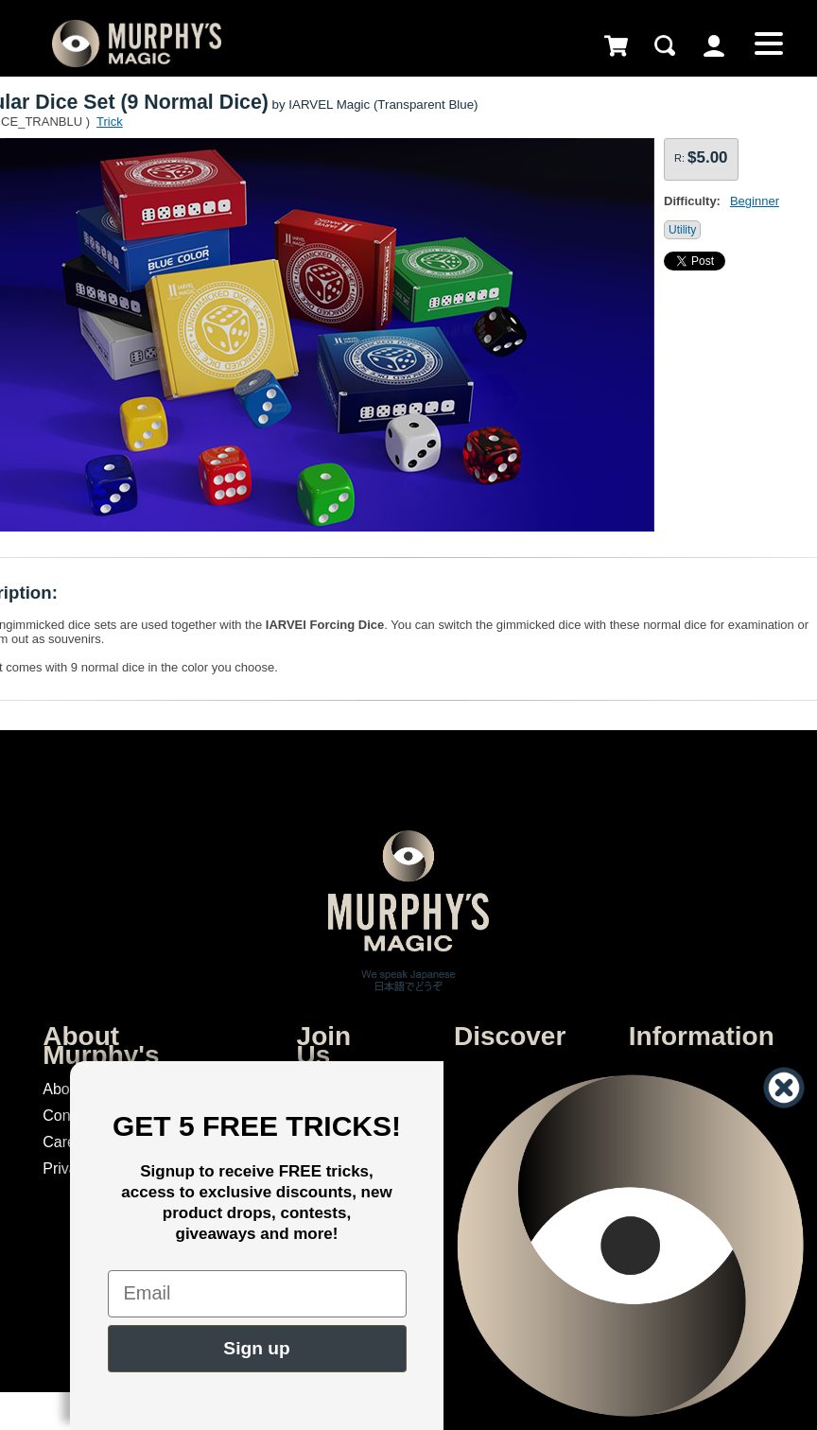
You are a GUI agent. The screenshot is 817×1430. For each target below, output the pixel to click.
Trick (109, 121)
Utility (682, 229)
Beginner (754, 201)
